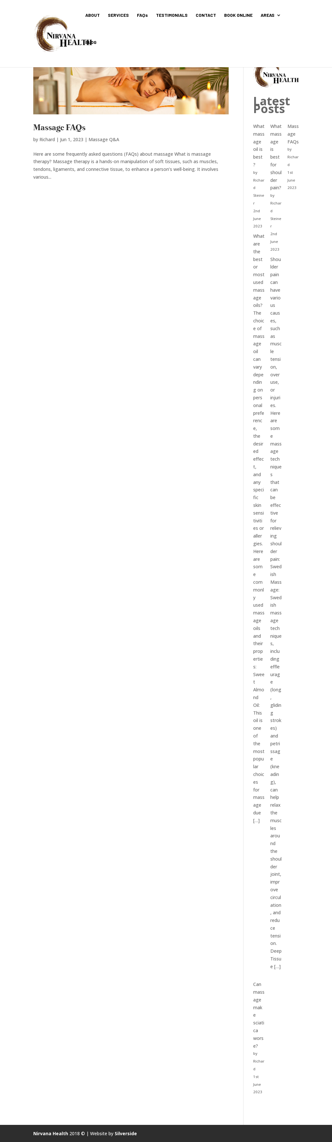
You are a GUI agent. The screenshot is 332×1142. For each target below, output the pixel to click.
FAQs (142, 15)
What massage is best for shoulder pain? (276, 157)
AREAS (268, 15)
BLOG (91, 42)
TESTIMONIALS (172, 15)
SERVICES (118, 15)
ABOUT (92, 15)
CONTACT (206, 15)
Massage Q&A (103, 139)
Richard (47, 139)
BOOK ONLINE (238, 15)
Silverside (126, 1133)
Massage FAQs (59, 128)
